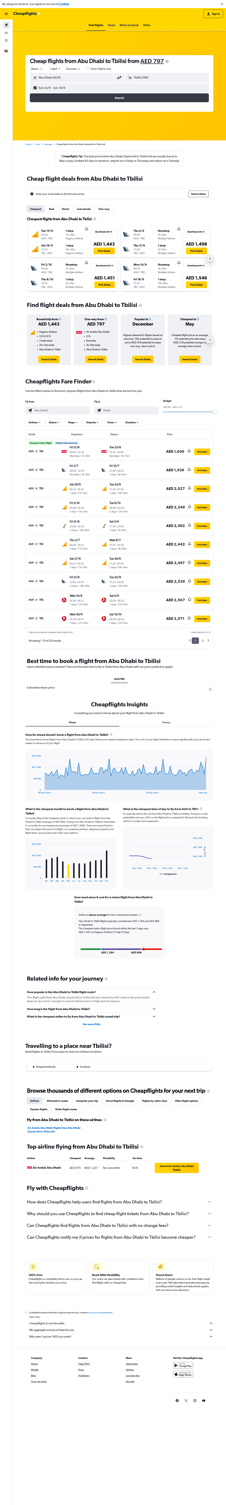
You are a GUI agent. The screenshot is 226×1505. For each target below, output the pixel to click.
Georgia (48, 144)
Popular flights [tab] (38, 1109)
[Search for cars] (6, 32)
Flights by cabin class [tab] (154, 1100)
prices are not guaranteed (100, 1312)
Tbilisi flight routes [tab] (66, 1109)
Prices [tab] (72, 722)
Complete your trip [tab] (87, 1100)
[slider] (214, 412)
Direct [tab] (65, 209)
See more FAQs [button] (91, 1024)
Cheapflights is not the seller (121, 1323)
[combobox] (37, 69)
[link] (48, 359)
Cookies (64, 4)
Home (28, 144)
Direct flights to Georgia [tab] (120, 1100)
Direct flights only (101, 68)
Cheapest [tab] (35, 209)
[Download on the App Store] (183, 1374)
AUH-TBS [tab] (119, 679)
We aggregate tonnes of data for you (121, 1330)
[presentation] (167, 61)
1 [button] (195, 640)
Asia (38, 144)
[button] (222, 4)
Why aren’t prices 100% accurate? (121, 1336)
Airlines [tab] (34, 1100)
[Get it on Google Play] (183, 1365)
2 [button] (203, 640)
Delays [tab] (166, 722)
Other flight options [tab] (186, 1100)
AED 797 (152, 61)
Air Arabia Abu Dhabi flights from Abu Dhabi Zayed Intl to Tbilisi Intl (54, 1129)
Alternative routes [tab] (57, 1100)
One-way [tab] (104, 209)
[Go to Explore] (6, 40)
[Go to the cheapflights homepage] (27, 14)
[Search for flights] (6, 25)
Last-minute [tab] (84, 209)
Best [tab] (51, 209)
